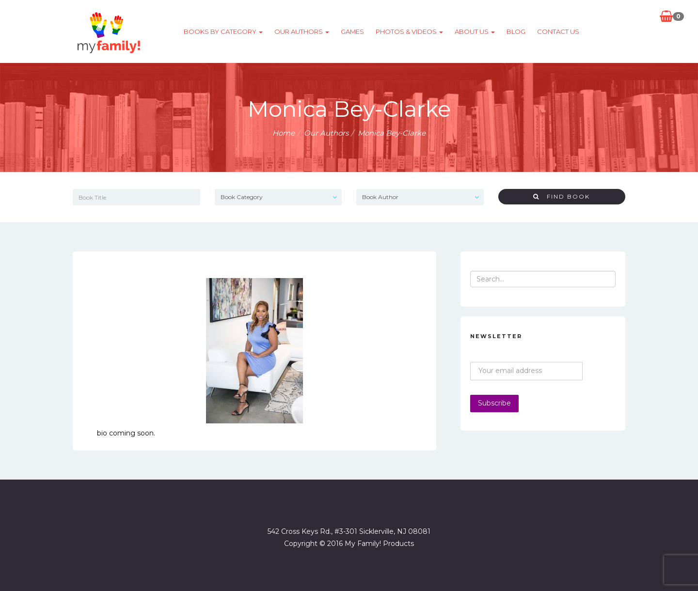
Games (352, 31)
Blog (516, 31)
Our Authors (301, 31)
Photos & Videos (409, 31)
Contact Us (558, 31)
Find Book (561, 196)
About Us (475, 31)
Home (283, 133)
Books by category (223, 31)
